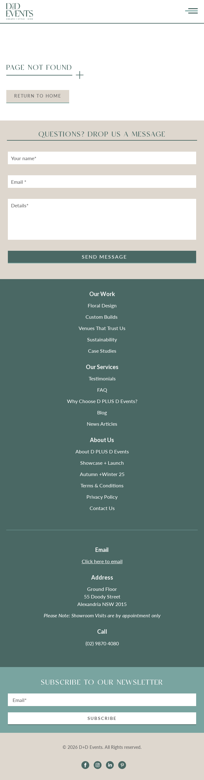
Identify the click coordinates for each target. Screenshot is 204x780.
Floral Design (102, 305)
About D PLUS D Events (102, 451)
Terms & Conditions (102, 485)
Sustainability (102, 339)
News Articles (102, 424)
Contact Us (102, 508)
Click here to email (102, 561)
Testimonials (102, 378)
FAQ (102, 390)
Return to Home (37, 95)
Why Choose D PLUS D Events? (102, 401)
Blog (102, 412)
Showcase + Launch (102, 463)
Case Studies (102, 351)
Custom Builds (102, 317)
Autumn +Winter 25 (102, 474)
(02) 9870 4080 (102, 643)
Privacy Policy (102, 497)
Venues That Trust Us (102, 328)
